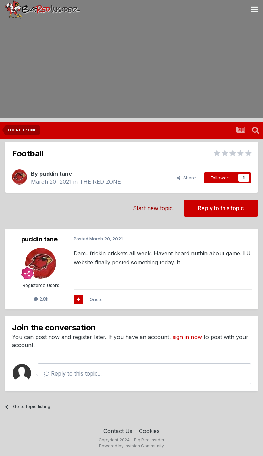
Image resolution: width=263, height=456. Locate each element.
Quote (96, 299)
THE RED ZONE (100, 181)
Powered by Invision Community (131, 445)
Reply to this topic (221, 208)
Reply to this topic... (73, 373)
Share (186, 177)
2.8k (41, 299)
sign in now (187, 336)
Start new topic (153, 208)
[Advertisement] (131, 70)
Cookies (149, 431)
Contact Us (118, 431)
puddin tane (55, 173)
